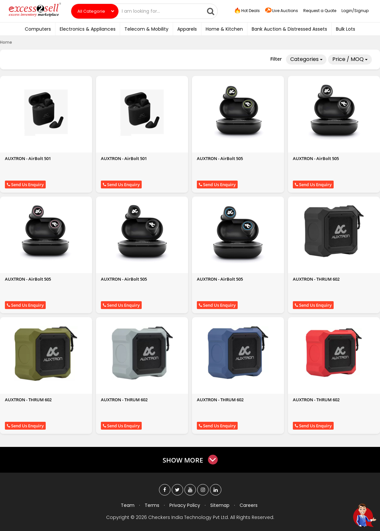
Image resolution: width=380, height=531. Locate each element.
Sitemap (220, 505)
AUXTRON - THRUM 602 (316, 279)
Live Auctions (281, 10)
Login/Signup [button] (355, 10)
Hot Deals (247, 11)
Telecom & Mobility (146, 29)
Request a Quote (319, 10)
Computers (38, 29)
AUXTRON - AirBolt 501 (28, 158)
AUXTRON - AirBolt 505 (220, 158)
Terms (152, 505)
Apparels (187, 29)
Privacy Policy (184, 505)
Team (128, 505)
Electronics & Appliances (88, 29)
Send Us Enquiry (25, 184)
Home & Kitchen (224, 29)
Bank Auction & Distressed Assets (289, 29)
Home (6, 42)
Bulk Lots (345, 29)
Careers (249, 505)
